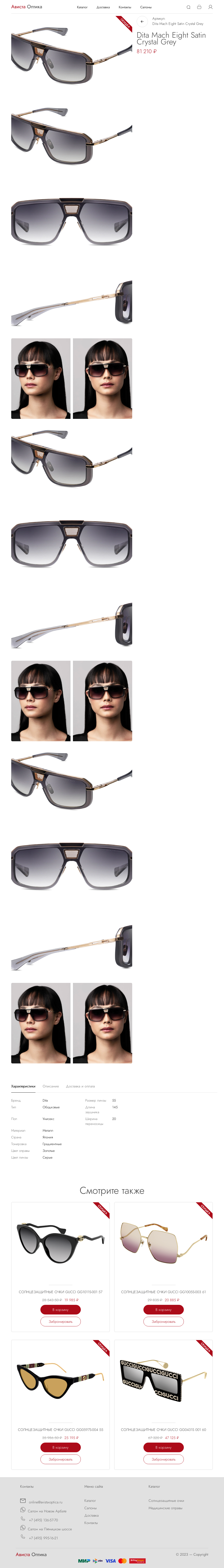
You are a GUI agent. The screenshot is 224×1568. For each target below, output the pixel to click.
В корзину (60, 1309)
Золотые (49, 1150)
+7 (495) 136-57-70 (39, 1519)
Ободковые (51, 1107)
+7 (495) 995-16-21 (39, 1537)
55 (114, 1100)
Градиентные (52, 1144)
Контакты (125, 7)
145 (115, 1107)
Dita (45, 1100)
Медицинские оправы (165, 1508)
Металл (48, 1130)
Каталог (82, 7)
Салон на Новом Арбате (43, 1510)
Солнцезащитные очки (166, 1500)
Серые (48, 1157)
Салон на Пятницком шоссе (46, 1528)
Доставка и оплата (80, 1086)
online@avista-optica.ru (41, 1501)
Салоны (146, 7)
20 (114, 1118)
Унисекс (48, 1118)
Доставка (103, 7)
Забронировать (60, 1321)
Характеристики (23, 1086)
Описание (51, 1086)
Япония (48, 1137)
